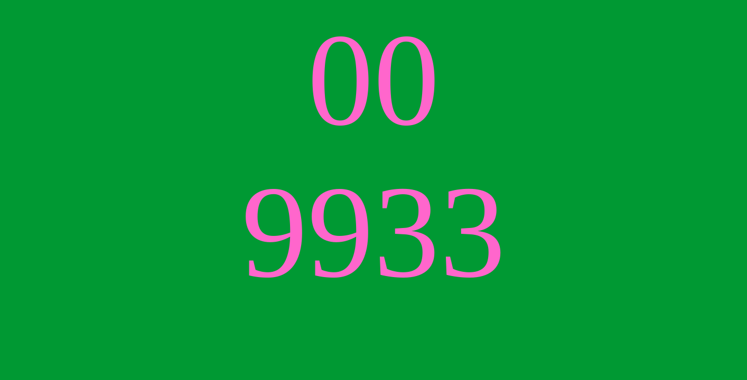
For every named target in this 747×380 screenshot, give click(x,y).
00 (373, 80)
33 (440, 232)
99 (307, 232)
